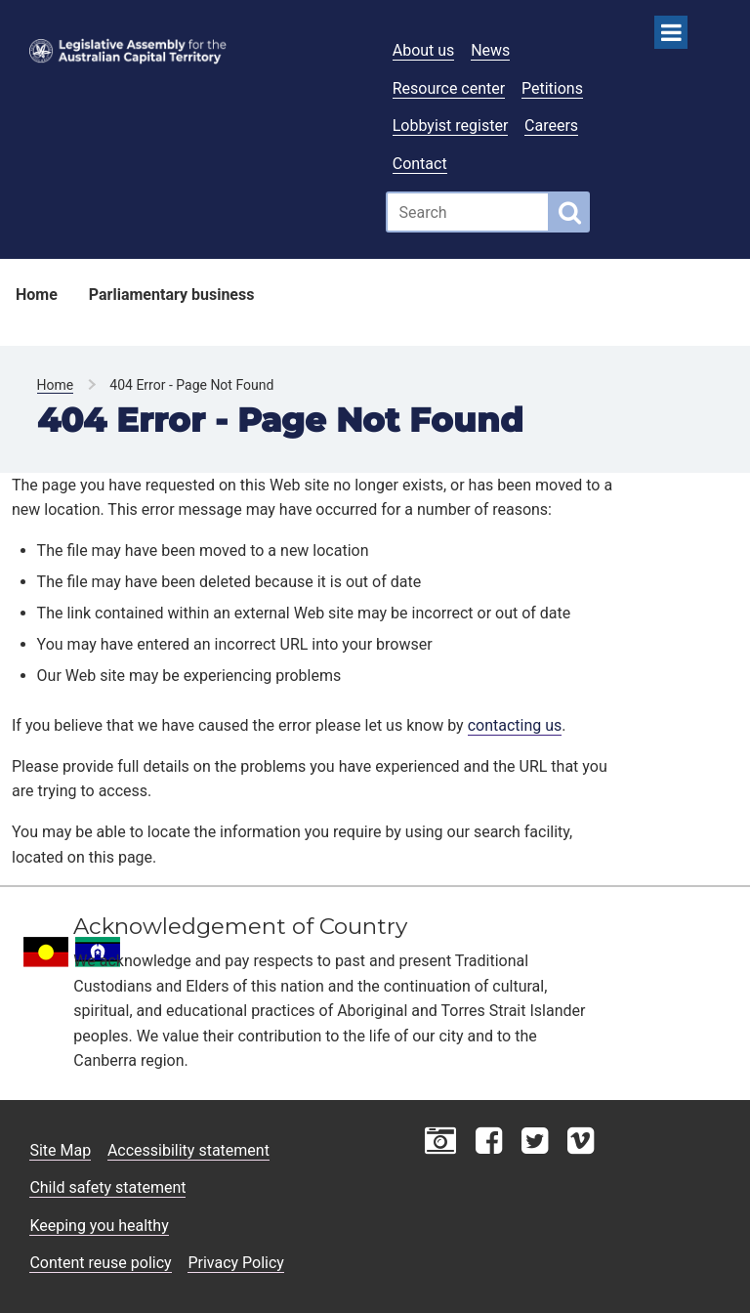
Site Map (60, 1150)
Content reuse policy (100, 1262)
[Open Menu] (671, 32)
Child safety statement (107, 1187)
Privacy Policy (236, 1262)
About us (424, 50)
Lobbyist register (451, 125)
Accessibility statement (188, 1150)
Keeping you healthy (98, 1225)
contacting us (515, 725)
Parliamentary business (172, 294)
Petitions (552, 88)
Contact (420, 163)
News (490, 50)
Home (37, 294)
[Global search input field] (468, 212)
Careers (551, 125)
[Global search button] (570, 212)
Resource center (449, 88)
